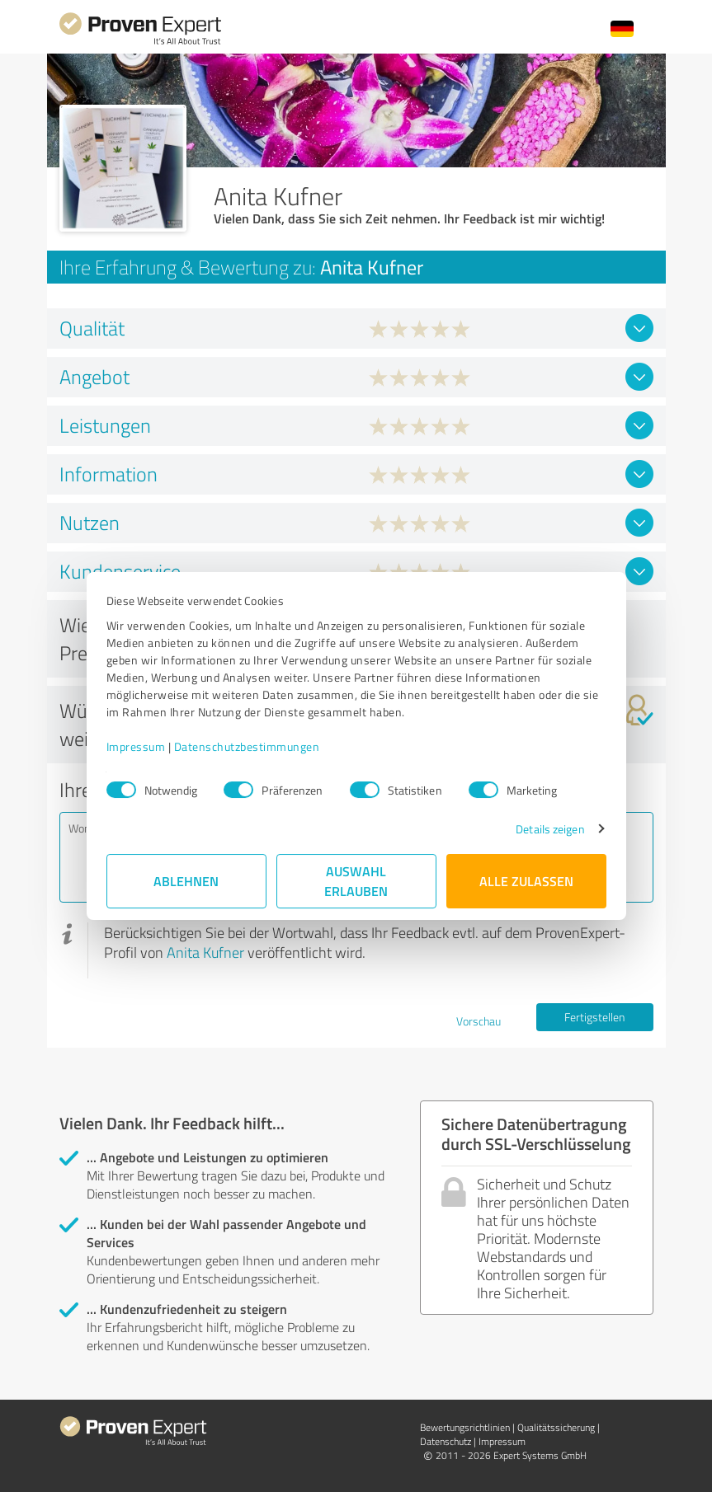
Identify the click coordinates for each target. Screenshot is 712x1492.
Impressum (136, 746)
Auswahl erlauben (356, 880)
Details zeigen (550, 829)
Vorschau (478, 1021)
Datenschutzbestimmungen (247, 746)
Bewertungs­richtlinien (465, 1427)
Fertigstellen (594, 1017)
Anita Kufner (205, 952)
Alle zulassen (526, 880)
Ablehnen (186, 880)
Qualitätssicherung (556, 1427)
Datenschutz (445, 1441)
